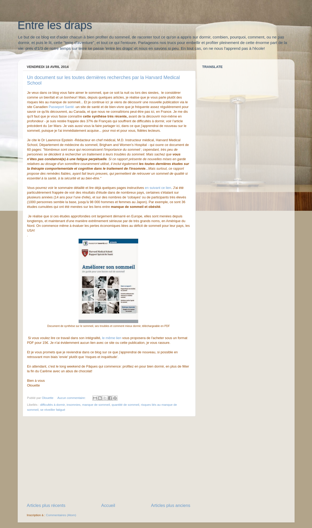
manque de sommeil (96, 404)
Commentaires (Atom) (61, 515)
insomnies (73, 404)
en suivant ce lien (158, 188)
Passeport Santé (61, 107)
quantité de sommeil (125, 404)
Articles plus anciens (170, 505)
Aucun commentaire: (72, 397)
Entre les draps (55, 25)
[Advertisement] (108, 459)
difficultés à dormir (52, 404)
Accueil (108, 505)
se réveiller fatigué (52, 409)
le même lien (112, 338)
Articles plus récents (46, 505)
